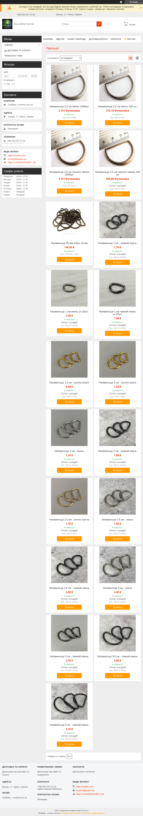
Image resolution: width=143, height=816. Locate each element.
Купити (70, 123)
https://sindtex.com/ (17, 155)
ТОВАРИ (8, 45)
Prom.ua (85, 811)
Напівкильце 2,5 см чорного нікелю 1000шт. (69, 173)
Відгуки (60, 39)
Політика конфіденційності (94, 813)
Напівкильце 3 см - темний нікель (69, 656)
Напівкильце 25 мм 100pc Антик (69, 243)
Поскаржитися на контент (71, 813)
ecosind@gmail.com (17, 159)
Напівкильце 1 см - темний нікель (117, 243)
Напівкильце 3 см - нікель (117, 588)
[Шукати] (99, 23)
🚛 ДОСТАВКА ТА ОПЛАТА (17, 50)
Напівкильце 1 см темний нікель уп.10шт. (117, 313)
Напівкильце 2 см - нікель (69, 451)
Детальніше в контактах (84, 772)
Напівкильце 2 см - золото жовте (117, 382)
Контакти (116, 39)
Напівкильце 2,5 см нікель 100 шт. (117, 106)
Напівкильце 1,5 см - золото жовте (69, 382)
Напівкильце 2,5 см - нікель (117, 519)
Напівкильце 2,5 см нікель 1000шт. (69, 106)
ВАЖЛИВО (48, 39)
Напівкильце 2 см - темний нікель (117, 451)
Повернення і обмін (13, 56)
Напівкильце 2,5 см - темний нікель (69, 588)
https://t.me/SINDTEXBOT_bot (22, 162)
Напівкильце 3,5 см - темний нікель (117, 656)
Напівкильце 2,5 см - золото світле (69, 519)
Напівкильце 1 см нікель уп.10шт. (69, 311)
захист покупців (77, 39)
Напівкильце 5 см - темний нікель (69, 725)
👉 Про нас (130, 39)
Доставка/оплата (98, 39)
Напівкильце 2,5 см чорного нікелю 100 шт (117, 173)
